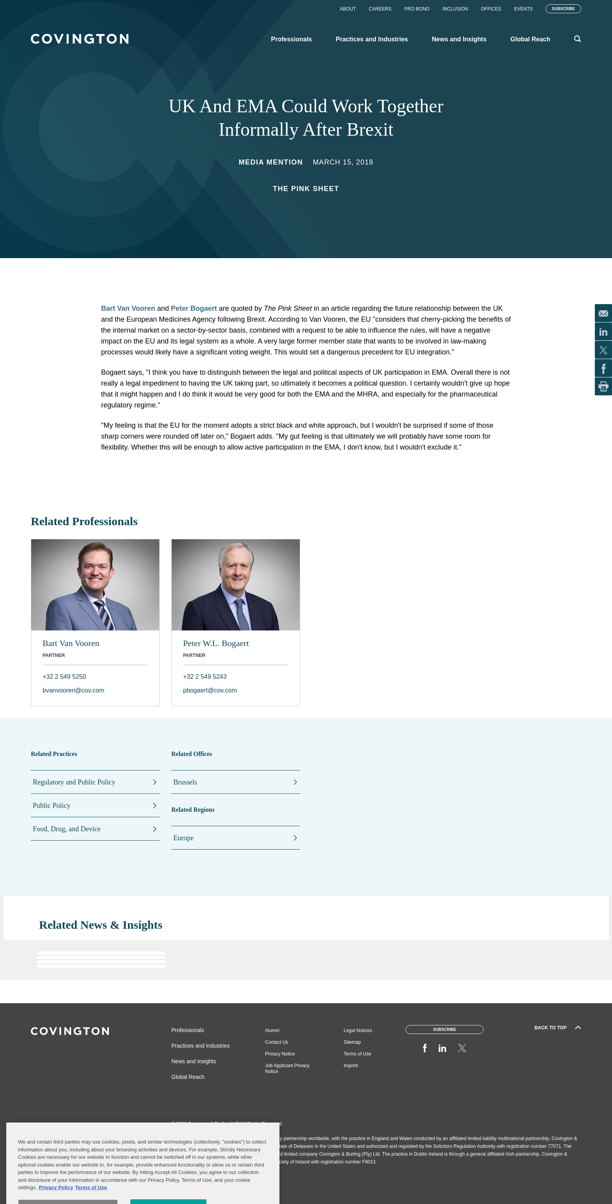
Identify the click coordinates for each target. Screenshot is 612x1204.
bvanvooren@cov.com (73, 690)
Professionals (187, 1030)
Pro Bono (417, 9)
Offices (491, 9)
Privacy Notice (280, 1054)
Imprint (351, 1065)
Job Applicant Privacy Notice (287, 1068)
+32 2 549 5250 (64, 676)
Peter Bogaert (194, 308)
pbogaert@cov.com (210, 690)
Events (523, 9)
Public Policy (52, 805)
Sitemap (352, 1042)
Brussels (185, 782)
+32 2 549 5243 (205, 676)
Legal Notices (358, 1030)
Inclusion (455, 9)
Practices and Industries (200, 1046)
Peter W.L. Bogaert (216, 643)
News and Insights (193, 1061)
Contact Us (276, 1042)
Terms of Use (358, 1054)
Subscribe (563, 9)
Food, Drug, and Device (66, 829)
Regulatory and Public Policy (74, 782)
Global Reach (188, 1077)
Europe (183, 838)
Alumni (272, 1030)
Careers (380, 9)
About (348, 9)
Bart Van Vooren (128, 308)
